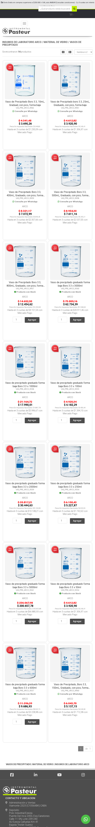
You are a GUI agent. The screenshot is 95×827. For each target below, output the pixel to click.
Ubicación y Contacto (17, 798)
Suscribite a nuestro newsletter (24, 765)
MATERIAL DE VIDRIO (56, 42)
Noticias (9, 775)
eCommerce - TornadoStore (35, 819)
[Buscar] (74, 9)
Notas (8, 780)
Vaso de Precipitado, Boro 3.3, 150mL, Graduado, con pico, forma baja (70, 617)
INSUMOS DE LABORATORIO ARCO (21, 42)
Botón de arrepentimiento (19, 807)
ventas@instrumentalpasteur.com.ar (29, 759)
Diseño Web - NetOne (14, 819)
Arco (25, 116)
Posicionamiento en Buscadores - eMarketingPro (66, 819)
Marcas (9, 789)
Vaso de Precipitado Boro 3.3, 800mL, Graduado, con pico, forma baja (25, 262)
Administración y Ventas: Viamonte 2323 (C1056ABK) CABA (26, 722)
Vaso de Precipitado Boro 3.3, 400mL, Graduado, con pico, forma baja (25, 184)
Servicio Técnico (14, 784)
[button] (71, 14)
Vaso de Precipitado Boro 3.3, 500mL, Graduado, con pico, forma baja (70, 184)
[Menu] (24, 23)
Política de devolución (17, 802)
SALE (8, 793)
